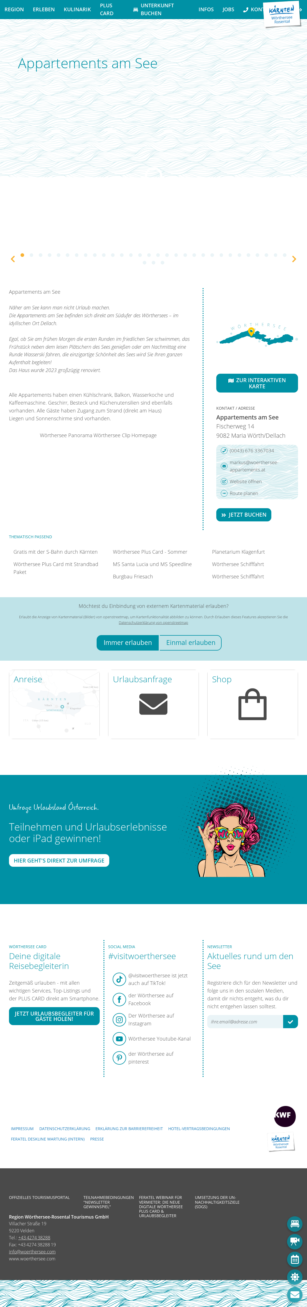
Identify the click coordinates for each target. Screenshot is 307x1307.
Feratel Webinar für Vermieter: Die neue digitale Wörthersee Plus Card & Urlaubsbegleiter (161, 1206)
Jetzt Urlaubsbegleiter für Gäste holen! (54, 1015)
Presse (97, 1139)
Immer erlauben (128, 642)
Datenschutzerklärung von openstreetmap (153, 622)
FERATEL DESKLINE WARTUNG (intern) (48, 1139)
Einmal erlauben (190, 642)
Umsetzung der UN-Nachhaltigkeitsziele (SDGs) (217, 1202)
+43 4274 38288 (34, 1238)
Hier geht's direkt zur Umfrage (59, 860)
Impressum (22, 1128)
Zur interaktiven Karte (257, 383)
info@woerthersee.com (32, 1252)
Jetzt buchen (244, 514)
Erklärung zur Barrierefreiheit (129, 1128)
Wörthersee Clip (112, 435)
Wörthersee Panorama (66, 435)
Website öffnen (241, 481)
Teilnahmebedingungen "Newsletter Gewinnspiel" (107, 1202)
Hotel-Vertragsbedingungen (199, 1128)
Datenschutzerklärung (64, 1128)
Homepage (144, 435)
